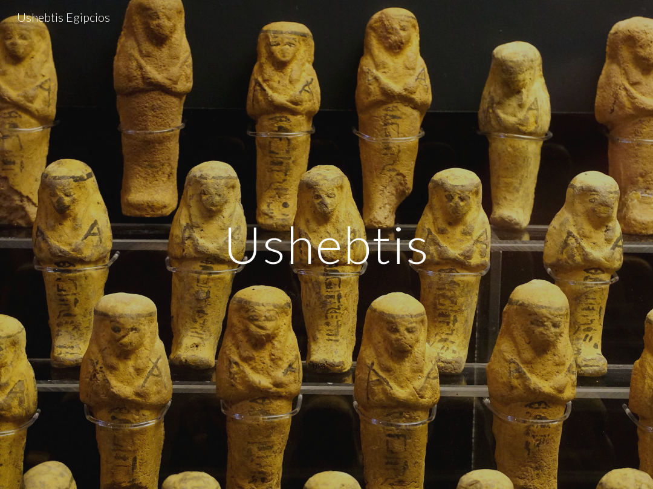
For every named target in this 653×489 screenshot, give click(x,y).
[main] (326, 244)
